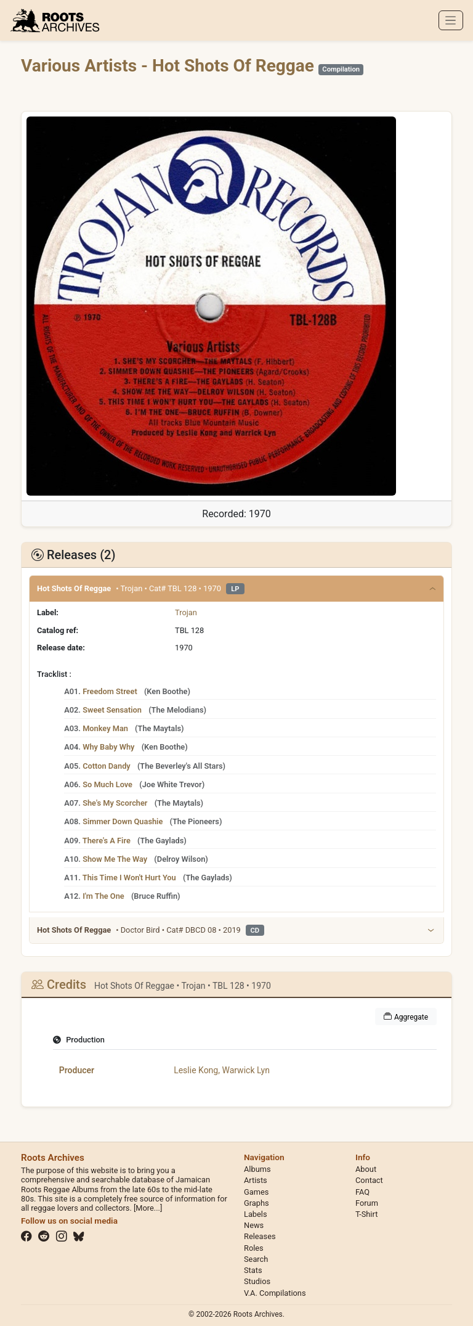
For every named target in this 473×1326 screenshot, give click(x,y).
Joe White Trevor (172, 784)
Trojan (186, 612)
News (254, 1225)
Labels (255, 1214)
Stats (253, 1270)
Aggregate (406, 1016)
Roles (254, 1248)
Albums (257, 1169)
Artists (255, 1180)
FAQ (362, 1192)
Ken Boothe (167, 691)
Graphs (256, 1203)
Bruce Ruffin (155, 896)
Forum (366, 1203)
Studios (257, 1281)
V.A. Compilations (275, 1293)
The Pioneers (195, 821)
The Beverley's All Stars (181, 766)
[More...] (148, 1208)
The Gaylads (162, 840)
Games (256, 1192)
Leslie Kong (196, 1070)
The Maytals (159, 728)
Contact (369, 1180)
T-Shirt (366, 1214)
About (365, 1169)
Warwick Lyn (245, 1070)
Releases (260, 1236)
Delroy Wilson (181, 859)
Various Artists (81, 65)
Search (256, 1259)
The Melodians (178, 709)
